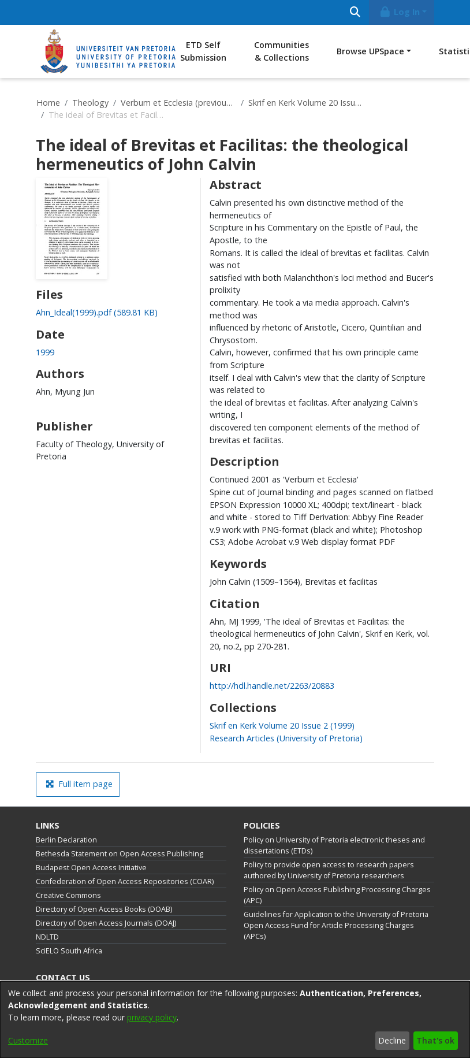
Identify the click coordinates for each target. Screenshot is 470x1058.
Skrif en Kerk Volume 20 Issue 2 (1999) (306, 102)
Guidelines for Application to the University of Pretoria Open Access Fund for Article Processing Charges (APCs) (336, 925)
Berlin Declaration (66, 840)
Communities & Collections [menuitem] (281, 51)
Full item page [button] (79, 783)
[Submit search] (355, 12)
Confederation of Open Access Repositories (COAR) (125, 881)
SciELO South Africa (69, 951)
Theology (90, 102)
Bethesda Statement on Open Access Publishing (119, 854)
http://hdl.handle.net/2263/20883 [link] (272, 685)
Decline (392, 1040)
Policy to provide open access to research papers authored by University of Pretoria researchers (329, 870)
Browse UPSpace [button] (370, 51)
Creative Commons (68, 895)
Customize (28, 1040)
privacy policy (152, 1017)
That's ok (435, 1040)
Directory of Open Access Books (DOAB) (104, 909)
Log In (399, 11)
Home (48, 102)
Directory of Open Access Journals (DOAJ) (106, 923)
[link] (97, 312)
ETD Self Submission (203, 51)
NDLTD (47, 937)
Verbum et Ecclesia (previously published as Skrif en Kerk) (178, 102)
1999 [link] (45, 352)
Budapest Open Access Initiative (91, 868)
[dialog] (235, 1019)
